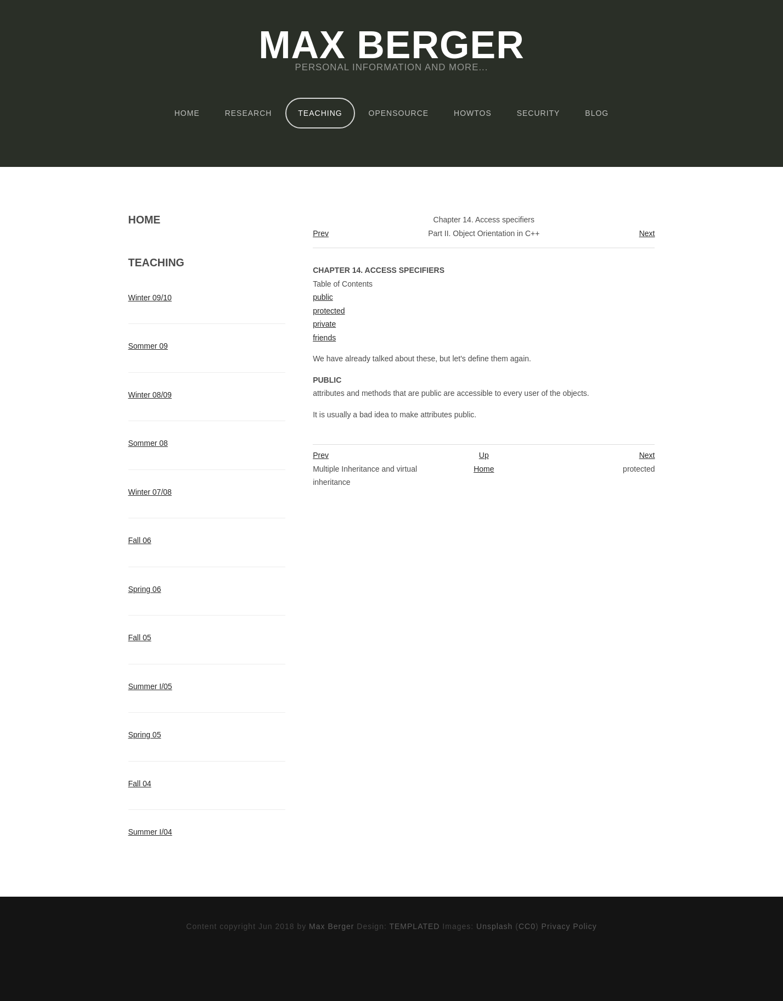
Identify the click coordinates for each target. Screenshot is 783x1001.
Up (484, 455)
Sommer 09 (148, 346)
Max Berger (391, 45)
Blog (597, 113)
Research (248, 113)
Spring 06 (144, 589)
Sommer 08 (148, 443)
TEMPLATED (414, 926)
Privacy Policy (569, 926)
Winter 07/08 (150, 492)
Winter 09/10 (150, 297)
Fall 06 (139, 540)
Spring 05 (144, 734)
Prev (321, 233)
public (323, 297)
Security (538, 113)
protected (329, 310)
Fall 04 (139, 783)
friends (324, 337)
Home (187, 113)
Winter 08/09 (150, 394)
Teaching (320, 113)
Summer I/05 (150, 686)
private (324, 324)
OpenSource (399, 113)
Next (647, 233)
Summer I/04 (150, 831)
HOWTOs (473, 113)
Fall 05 (139, 637)
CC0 (527, 926)
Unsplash (494, 926)
